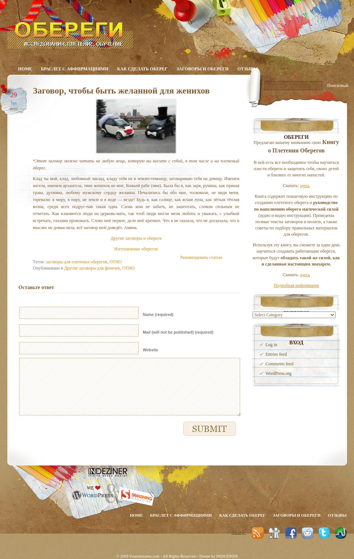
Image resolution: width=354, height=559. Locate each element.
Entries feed (276, 354)
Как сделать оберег (142, 68)
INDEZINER (227, 556)
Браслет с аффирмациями (74, 68)
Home (25, 68)
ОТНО (116, 261)
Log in (271, 344)
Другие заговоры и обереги (136, 238)
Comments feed (280, 363)
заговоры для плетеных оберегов (76, 261)
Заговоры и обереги (203, 68)
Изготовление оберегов (136, 249)
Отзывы (247, 68)
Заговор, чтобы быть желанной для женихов (121, 90)
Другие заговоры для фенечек (92, 268)
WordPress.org (278, 373)
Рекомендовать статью (201, 257)
